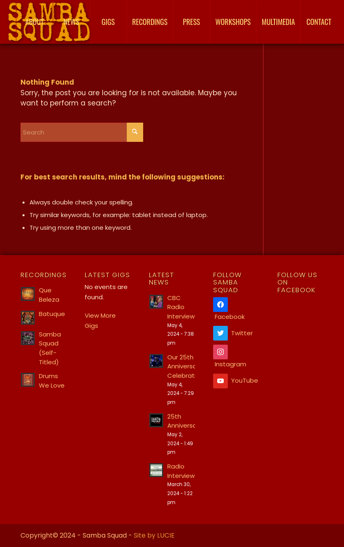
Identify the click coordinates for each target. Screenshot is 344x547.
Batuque (52, 313)
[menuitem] (34, 21)
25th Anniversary (184, 421)
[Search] (81, 132)
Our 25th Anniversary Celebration (185, 366)
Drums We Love (52, 381)
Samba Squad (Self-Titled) (50, 348)
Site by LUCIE (154, 535)
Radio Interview (181, 471)
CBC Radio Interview (181, 307)
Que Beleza (49, 295)
